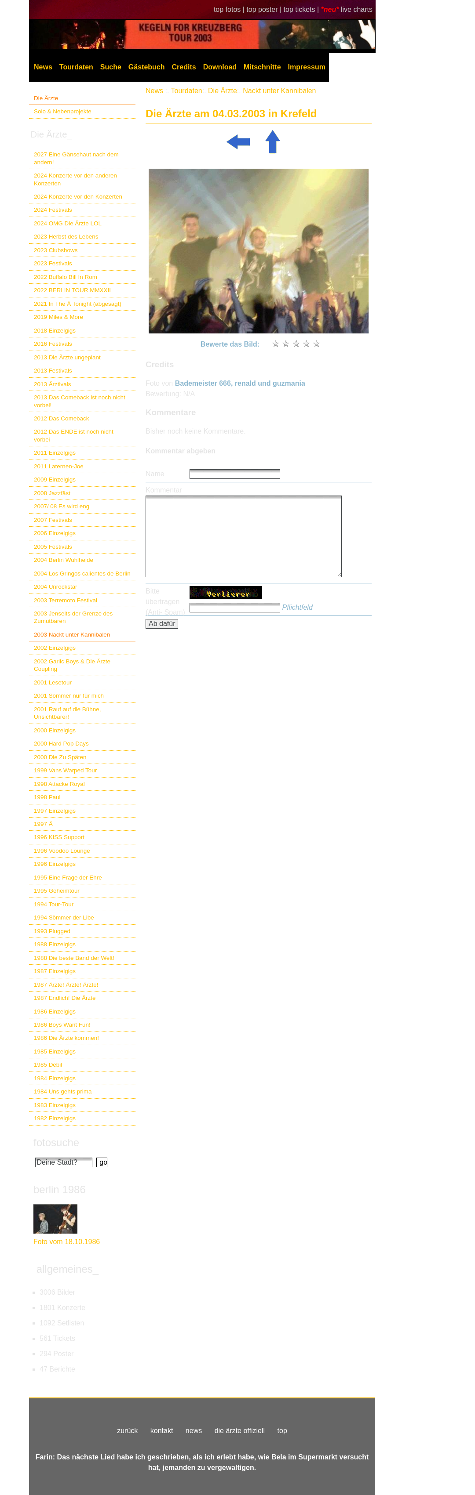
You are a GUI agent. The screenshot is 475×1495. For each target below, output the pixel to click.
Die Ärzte (46, 98)
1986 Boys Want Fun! (62, 1024)
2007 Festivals (53, 520)
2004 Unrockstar (55, 586)
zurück (127, 1430)
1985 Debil (48, 1064)
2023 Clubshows (55, 250)
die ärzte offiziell (240, 1430)
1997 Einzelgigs (55, 810)
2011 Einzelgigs (55, 452)
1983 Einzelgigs (55, 1105)
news (194, 1430)
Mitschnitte (262, 67)
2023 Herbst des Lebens (66, 236)
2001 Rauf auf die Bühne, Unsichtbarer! (67, 713)
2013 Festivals (53, 370)
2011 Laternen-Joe (59, 466)
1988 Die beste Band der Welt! (74, 958)
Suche (110, 67)
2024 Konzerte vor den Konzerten (78, 196)
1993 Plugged (52, 931)
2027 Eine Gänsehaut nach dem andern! (76, 158)
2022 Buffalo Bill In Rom (65, 277)
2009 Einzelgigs (55, 479)
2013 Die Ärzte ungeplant (67, 357)
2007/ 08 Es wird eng (61, 506)
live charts (357, 9)
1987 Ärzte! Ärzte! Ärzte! (66, 984)
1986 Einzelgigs (55, 1011)
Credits (184, 67)
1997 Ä (43, 824)
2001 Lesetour (53, 682)
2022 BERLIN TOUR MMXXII (72, 290)
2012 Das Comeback (61, 418)
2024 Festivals (53, 209)
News (43, 67)
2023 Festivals (53, 263)
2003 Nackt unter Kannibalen (72, 634)
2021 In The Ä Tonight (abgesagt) (77, 303)
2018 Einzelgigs (55, 330)
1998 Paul (47, 797)
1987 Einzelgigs (55, 971)
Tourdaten (76, 67)
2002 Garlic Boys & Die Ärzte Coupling (72, 665)
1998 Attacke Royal (59, 784)
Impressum (306, 67)
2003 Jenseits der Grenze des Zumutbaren (73, 617)
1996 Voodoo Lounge (62, 850)
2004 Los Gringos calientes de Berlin (82, 573)
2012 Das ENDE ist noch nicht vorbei (73, 435)
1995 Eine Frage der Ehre (68, 877)
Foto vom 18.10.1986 (66, 1241)
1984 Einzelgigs (55, 1078)
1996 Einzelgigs (55, 864)
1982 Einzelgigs (55, 1118)
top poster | (264, 9)
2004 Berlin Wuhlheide (63, 560)
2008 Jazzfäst (52, 493)
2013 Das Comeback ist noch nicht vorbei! (79, 401)
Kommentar (164, 490)
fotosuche (56, 1142)
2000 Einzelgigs (55, 730)
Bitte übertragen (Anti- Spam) (165, 601)
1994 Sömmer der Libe (64, 917)
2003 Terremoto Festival (65, 600)
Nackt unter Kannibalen (279, 90)
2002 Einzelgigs (55, 647)
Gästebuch (146, 67)
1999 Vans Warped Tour (65, 770)
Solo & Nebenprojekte (62, 111)
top (282, 1430)
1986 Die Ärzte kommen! (66, 1038)
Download (220, 67)
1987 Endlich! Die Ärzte (64, 998)
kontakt (161, 1430)
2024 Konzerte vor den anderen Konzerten (75, 179)
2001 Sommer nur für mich (69, 695)
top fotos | (230, 9)
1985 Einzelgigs (55, 1051)
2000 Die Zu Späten (60, 757)
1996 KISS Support (59, 837)
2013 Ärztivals (52, 384)
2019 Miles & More (58, 317)
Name (155, 474)
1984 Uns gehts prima (62, 1091)
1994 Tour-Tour (53, 904)
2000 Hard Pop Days (61, 743)
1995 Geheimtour (57, 890)
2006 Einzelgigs (55, 533)
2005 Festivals (53, 546)
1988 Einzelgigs (55, 944)
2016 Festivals (53, 343)
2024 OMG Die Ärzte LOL (68, 223)
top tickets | (302, 9)
